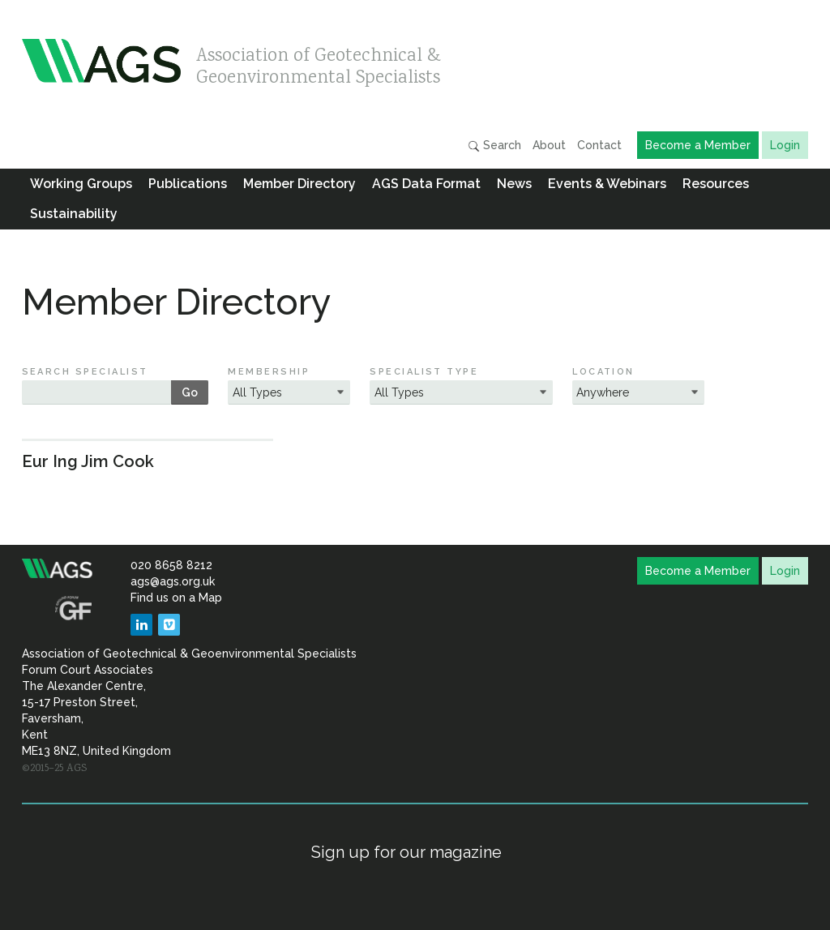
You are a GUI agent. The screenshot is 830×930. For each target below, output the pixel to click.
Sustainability (74, 213)
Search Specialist (85, 371)
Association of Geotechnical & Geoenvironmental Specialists (318, 63)
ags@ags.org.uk (172, 581)
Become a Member (698, 145)
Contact (599, 145)
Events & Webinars (607, 183)
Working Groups (81, 183)
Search (494, 145)
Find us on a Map (176, 597)
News (514, 183)
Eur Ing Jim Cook (88, 461)
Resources (715, 183)
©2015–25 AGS (54, 769)
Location (603, 371)
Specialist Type (424, 371)
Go (190, 392)
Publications (187, 183)
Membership (269, 371)
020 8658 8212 (171, 565)
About (549, 145)
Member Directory (299, 183)
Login (785, 145)
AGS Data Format (426, 183)
